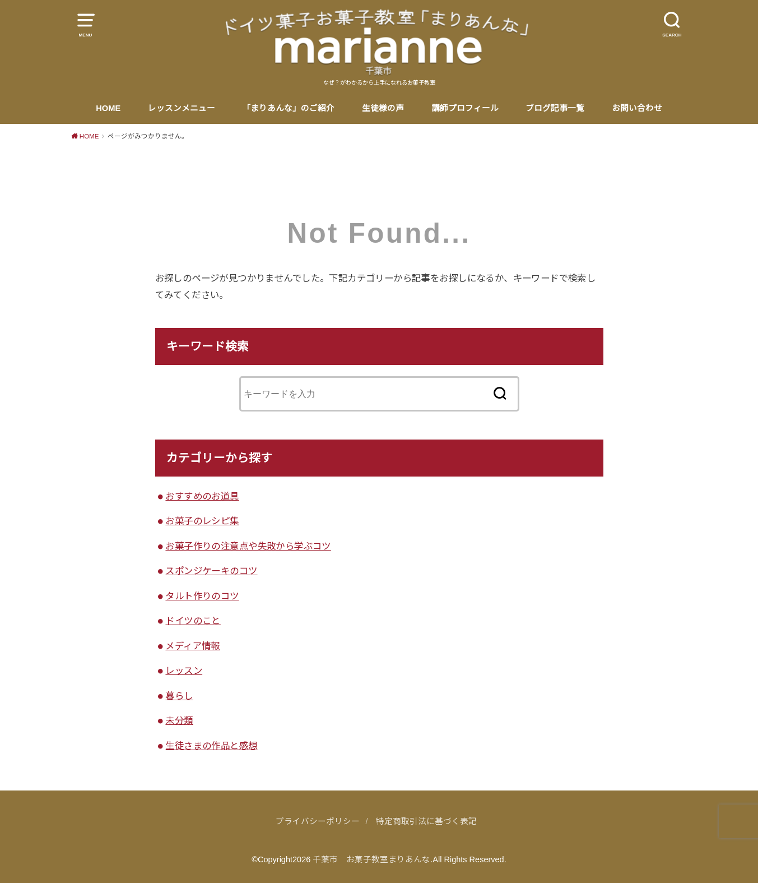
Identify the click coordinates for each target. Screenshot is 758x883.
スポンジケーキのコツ (211, 571)
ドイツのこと (192, 621)
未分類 (179, 720)
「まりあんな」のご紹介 (288, 108)
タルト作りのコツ (202, 596)
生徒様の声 (383, 108)
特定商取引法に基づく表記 (426, 821)
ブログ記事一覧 (555, 108)
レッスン (183, 670)
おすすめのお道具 (202, 496)
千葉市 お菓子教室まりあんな (371, 859)
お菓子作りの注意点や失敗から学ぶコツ (248, 546)
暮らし (179, 696)
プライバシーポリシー (318, 821)
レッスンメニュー (181, 108)
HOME (108, 108)
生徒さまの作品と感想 (211, 746)
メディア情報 (192, 646)
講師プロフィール (465, 108)
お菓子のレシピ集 (202, 521)
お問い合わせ (637, 108)
